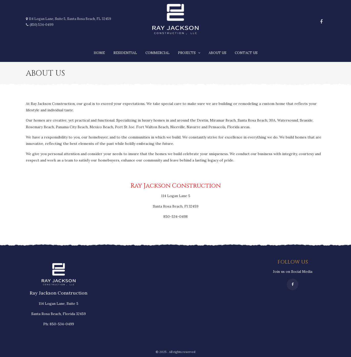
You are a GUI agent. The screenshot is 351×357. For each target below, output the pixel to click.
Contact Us (246, 53)
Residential (125, 53)
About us (217, 53)
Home (99, 53)
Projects (187, 53)
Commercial (157, 53)
